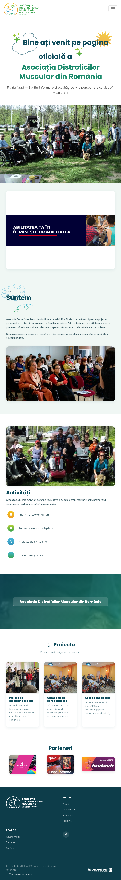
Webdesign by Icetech (20, 874)
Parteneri (11, 842)
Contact (10, 847)
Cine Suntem (69, 809)
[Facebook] (66, 834)
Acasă (66, 804)
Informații (68, 815)
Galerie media (13, 836)
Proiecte (67, 820)
